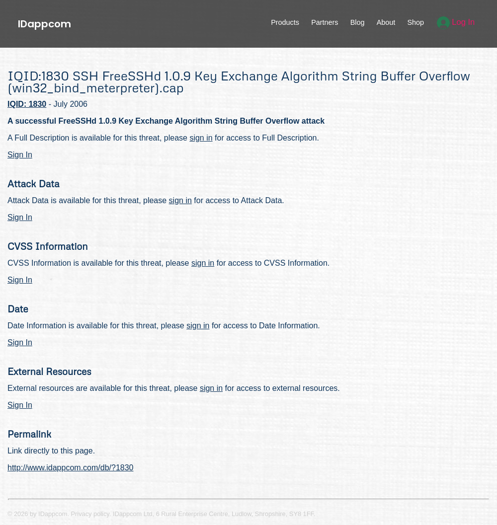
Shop (415, 22)
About (386, 22)
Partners (324, 22)
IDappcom (44, 24)
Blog (357, 22)
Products (285, 22)
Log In (456, 22)
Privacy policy (90, 514)
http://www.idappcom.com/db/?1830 (70, 467)
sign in (200, 138)
